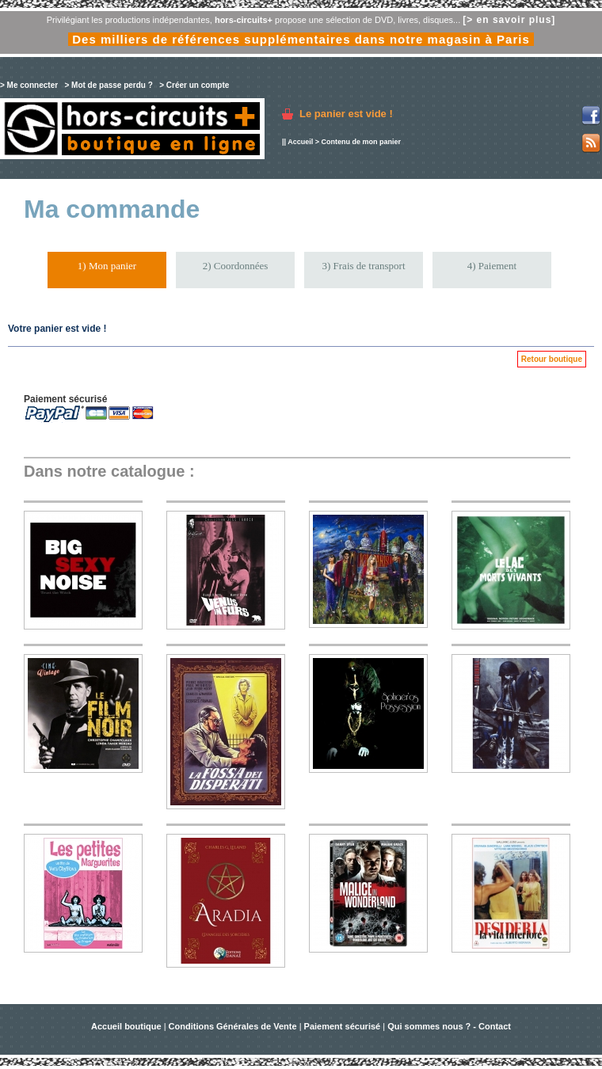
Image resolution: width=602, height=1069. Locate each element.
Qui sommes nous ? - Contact (449, 1026)
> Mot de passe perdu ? (108, 85)
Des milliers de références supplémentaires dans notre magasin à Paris (301, 39)
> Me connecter (29, 85)
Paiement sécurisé (342, 1026)
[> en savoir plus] (509, 19)
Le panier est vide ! (346, 114)
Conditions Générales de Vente (233, 1026)
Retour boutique (551, 359)
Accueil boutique (127, 1026)
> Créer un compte (194, 85)
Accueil (300, 142)
